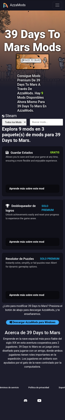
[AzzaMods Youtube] (39, 401)
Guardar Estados (19, 152)
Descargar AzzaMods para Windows (32, 322)
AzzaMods (14, 5)
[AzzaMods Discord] (25, 401)
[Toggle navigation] (57, 5)
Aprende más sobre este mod (26, 188)
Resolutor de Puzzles (20, 258)
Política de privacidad (38, 387)
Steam (9, 115)
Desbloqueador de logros (21, 207)
